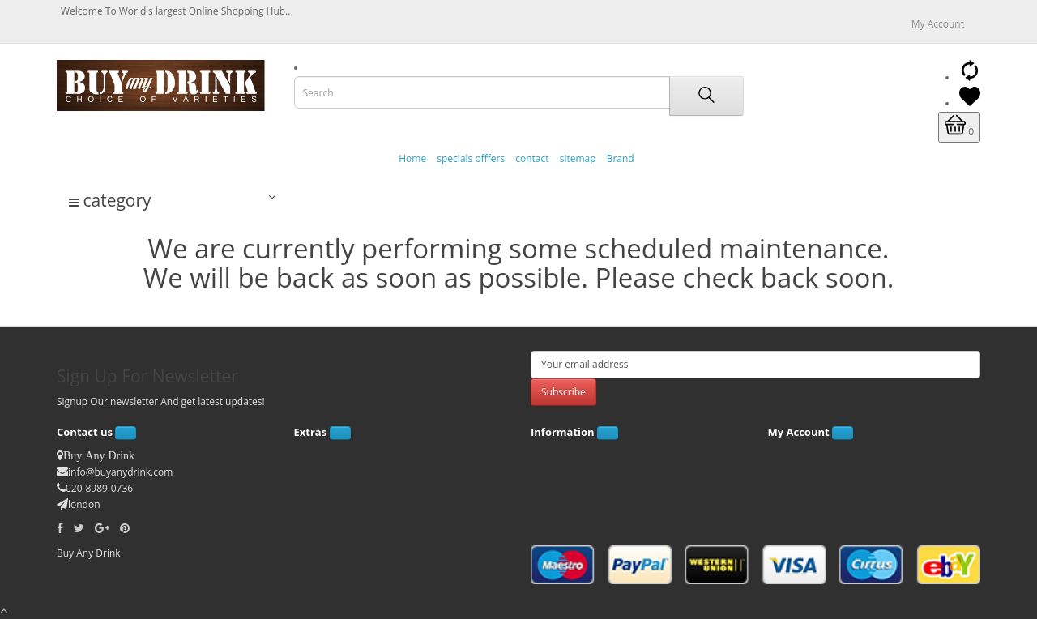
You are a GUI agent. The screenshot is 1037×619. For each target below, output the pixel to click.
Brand (620, 158)
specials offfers (471, 158)
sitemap (578, 158)
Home (412, 158)
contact (531, 158)
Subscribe (563, 392)
